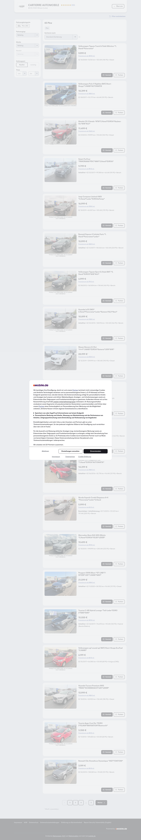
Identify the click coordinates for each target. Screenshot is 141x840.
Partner (75, 390)
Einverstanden (95, 451)
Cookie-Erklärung (84, 457)
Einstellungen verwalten (70, 451)
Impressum (56, 457)
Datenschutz (70, 457)
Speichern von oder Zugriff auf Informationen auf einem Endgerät (59, 413)
